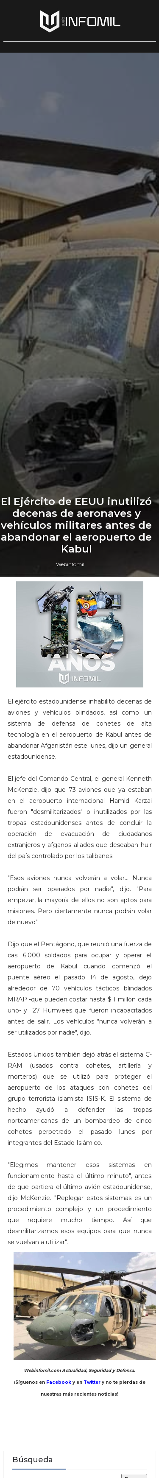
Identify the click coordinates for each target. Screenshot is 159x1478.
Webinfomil (70, 926)
